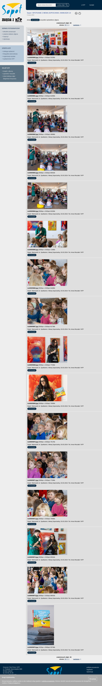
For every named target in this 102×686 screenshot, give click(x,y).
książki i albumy (8, 71)
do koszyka (35, 20)
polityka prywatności (93, 667)
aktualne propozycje (9, 31)
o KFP (83, 5)
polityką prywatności (48, 681)
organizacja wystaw (9, 56)
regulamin (90, 669)
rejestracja (6, 39)
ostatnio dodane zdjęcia (10, 34)
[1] (65, 25)
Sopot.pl (5, 36)
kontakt (92, 5)
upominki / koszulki (9, 73)
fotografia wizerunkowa (10, 54)
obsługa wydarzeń (8, 51)
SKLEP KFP (6, 68)
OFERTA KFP (6, 48)
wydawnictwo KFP (9, 59)
